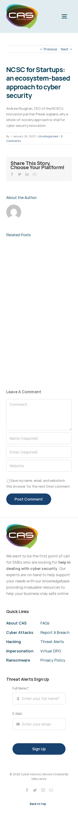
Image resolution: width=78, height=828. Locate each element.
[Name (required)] (39, 438)
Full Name (20, 688)
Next (64, 49)
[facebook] (27, 790)
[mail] (51, 790)
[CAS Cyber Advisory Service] (22, 6)
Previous (50, 49)
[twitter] (35, 790)
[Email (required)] (39, 452)
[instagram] (43, 790)
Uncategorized (48, 136)
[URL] (39, 466)
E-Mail (17, 713)
